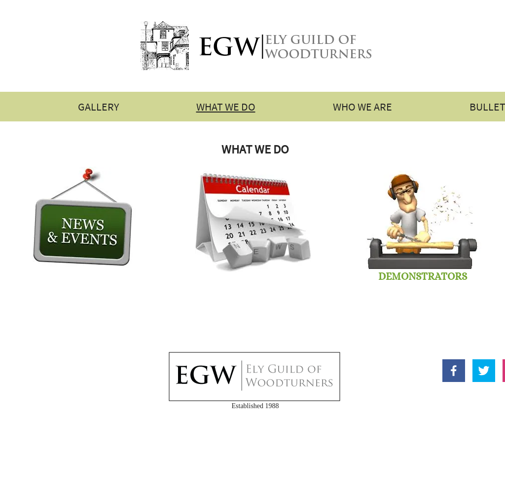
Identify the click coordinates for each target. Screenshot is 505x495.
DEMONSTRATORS (422, 276)
